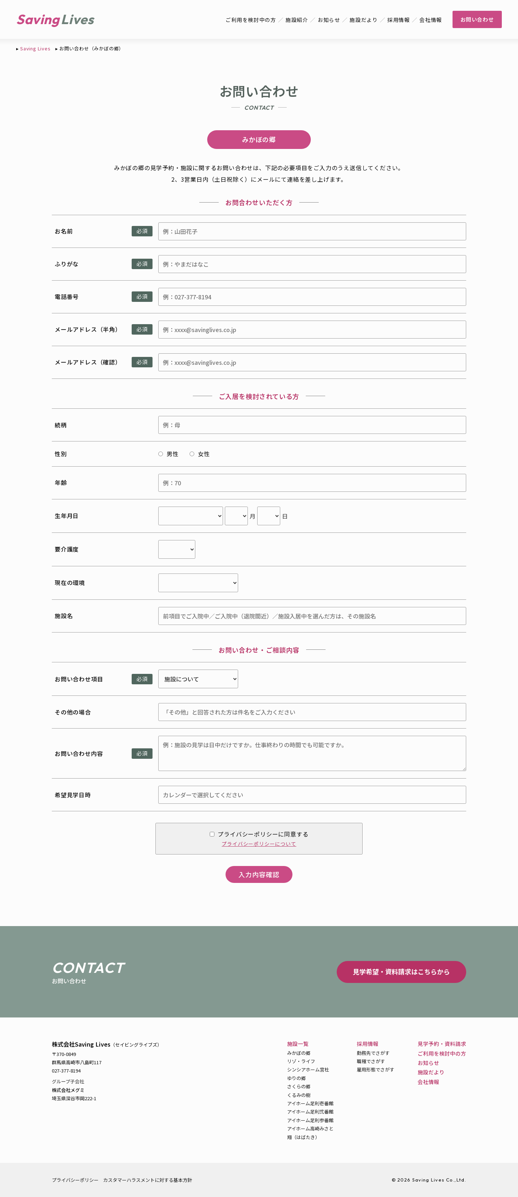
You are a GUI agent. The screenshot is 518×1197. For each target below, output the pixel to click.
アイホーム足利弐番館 (310, 1111)
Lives (78, 19)
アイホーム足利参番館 (310, 1120)
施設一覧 (298, 1043)
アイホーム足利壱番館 (310, 1103)
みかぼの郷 (298, 1052)
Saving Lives (35, 48)
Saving (38, 19)
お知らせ (327, 19)
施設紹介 (295, 19)
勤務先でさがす (373, 1052)
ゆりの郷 (296, 1078)
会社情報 (430, 19)
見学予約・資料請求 (442, 1043)
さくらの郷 (298, 1086)
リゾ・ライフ (301, 1061)
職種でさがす (371, 1061)
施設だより (363, 19)
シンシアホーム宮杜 (308, 1069)
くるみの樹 (298, 1095)
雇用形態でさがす (375, 1069)
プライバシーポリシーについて (259, 843)
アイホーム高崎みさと (310, 1128)
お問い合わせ (477, 19)
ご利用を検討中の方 (248, 19)
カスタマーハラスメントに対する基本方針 (147, 1179)
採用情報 (398, 19)
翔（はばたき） (303, 1137)
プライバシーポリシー (75, 1179)
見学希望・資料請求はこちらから (401, 971)
